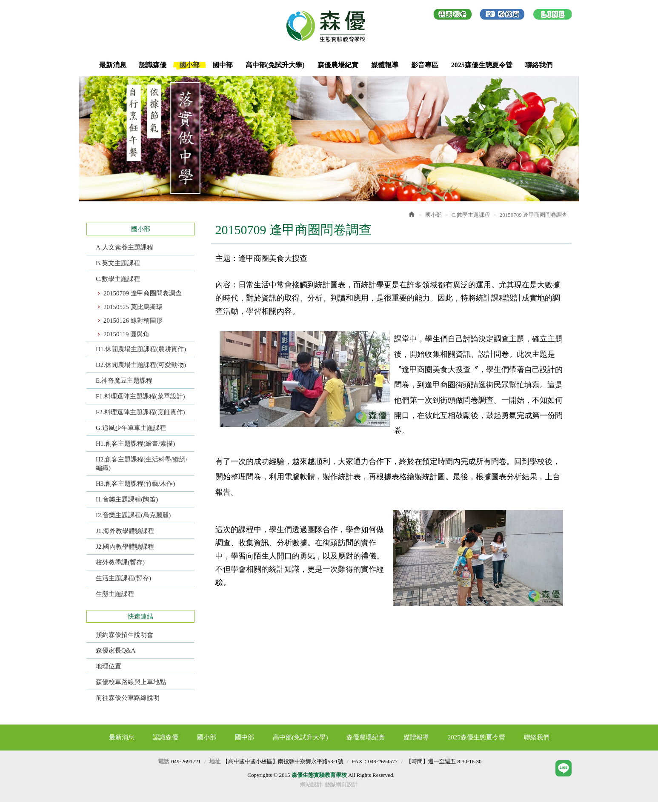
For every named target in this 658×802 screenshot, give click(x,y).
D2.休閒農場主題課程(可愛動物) (141, 364)
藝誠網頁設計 (341, 784)
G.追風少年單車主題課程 (131, 427)
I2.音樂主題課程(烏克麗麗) (133, 515)
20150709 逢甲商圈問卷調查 (142, 293)
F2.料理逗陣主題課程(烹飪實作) (140, 412)
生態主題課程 (115, 593)
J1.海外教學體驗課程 (125, 530)
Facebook (502, 16)
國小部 (433, 215)
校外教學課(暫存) (120, 562)
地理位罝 (108, 666)
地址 (214, 761)
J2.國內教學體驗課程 (125, 546)
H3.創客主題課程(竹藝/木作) (135, 483)
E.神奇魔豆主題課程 (124, 380)
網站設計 (311, 784)
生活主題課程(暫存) (123, 578)
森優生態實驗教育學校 (329, 26)
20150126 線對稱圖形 (133, 320)
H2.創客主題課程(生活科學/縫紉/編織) (141, 463)
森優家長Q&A (115, 650)
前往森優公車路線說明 (128, 697)
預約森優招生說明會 (124, 634)
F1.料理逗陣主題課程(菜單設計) (140, 396)
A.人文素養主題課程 (124, 247)
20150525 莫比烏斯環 (133, 307)
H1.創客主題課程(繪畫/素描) (135, 443)
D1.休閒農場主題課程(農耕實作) (141, 349)
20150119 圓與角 (126, 334)
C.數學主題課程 (118, 278)
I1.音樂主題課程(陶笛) (127, 499)
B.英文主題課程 (118, 263)
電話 (163, 761)
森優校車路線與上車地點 (131, 682)
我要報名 (452, 16)
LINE (552, 16)
